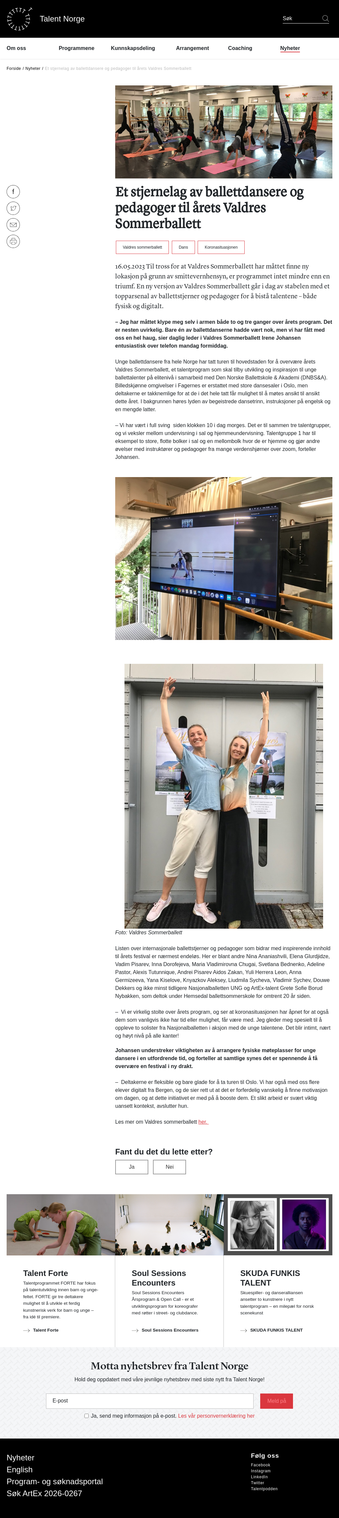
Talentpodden (264, 1489)
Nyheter (33, 68)
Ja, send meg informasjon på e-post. (134, 1416)
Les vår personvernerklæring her (216, 1416)
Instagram (261, 1471)
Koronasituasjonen (221, 247)
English (20, 1469)
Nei (169, 1167)
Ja (132, 1167)
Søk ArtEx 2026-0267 (44, 1493)
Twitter (258, 1483)
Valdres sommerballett (142, 247)
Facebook (260, 1465)
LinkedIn (259, 1477)
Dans (183, 247)
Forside (14, 68)
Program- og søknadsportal (55, 1481)
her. (203, 1122)
